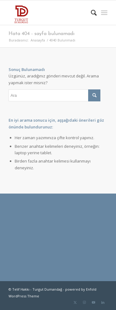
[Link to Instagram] (84, 302)
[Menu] (104, 12)
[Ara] (91, 12)
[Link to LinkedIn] (102, 302)
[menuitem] (91, 12)
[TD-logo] (48, 12)
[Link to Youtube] (93, 302)
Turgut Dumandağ (47, 289)
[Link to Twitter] (75, 302)
